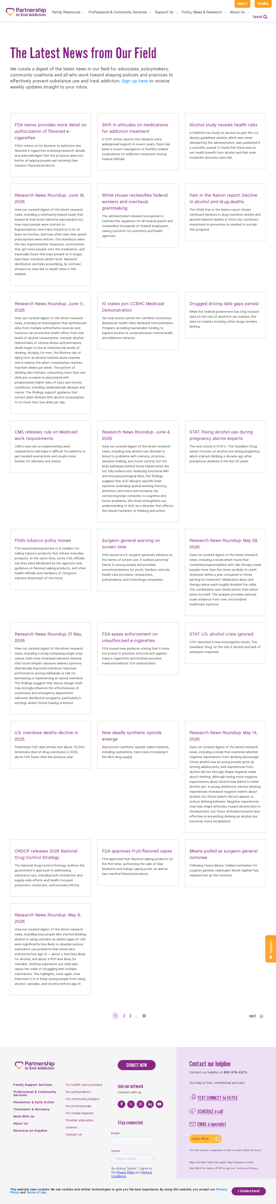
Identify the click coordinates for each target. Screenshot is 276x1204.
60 (144, 1015)
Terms (239, 1168)
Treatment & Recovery (31, 1109)
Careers (71, 1127)
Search (260, 16)
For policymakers (78, 1092)
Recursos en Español (30, 1130)
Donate (242, 4)
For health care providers (84, 1084)
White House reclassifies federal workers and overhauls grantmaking (135, 201)
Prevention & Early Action (33, 1102)
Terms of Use (36, 1192)
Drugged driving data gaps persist (224, 304)
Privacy (253, 1168)
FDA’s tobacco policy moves (43, 541)
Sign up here (135, 81)
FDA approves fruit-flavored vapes (137, 851)
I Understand (248, 1191)
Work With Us (23, 1116)
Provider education (79, 1120)
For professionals (78, 1106)
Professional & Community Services (34, 1094)
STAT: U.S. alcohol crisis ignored (221, 634)
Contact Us (74, 1134)
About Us (20, 1123)
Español (263, 4)
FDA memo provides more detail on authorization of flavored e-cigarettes (50, 131)
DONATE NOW (136, 1065)
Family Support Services (32, 1084)
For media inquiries (79, 1113)
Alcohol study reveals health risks (223, 125)
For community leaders (82, 1099)
